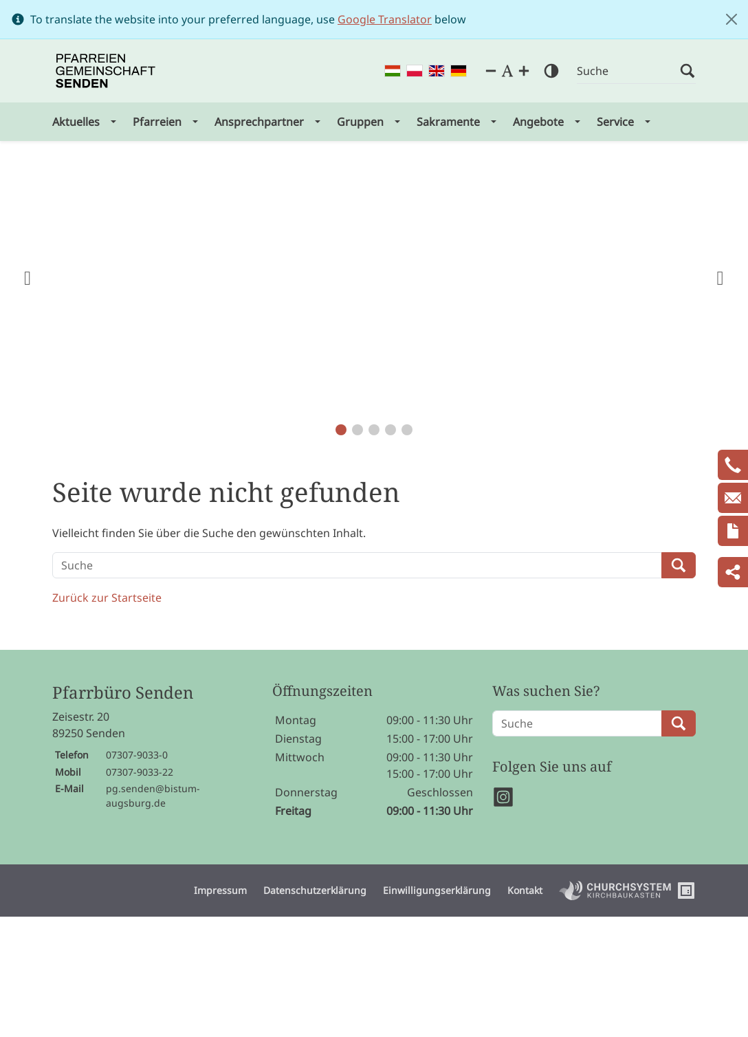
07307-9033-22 (139, 771)
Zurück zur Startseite (107, 597)
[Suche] (628, 71)
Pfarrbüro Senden (122, 693)
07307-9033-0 (137, 754)
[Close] (731, 19)
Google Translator (385, 19)
